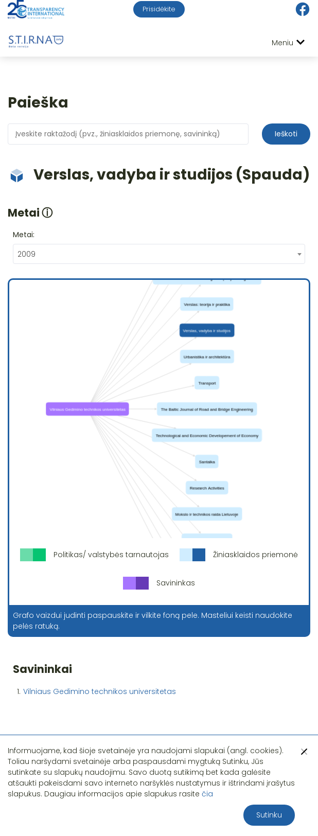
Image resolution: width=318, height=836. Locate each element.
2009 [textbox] (26, 254)
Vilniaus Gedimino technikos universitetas (99, 691)
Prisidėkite (159, 9)
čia (207, 794)
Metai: (23, 234)
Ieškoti (286, 134)
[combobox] (159, 254)
